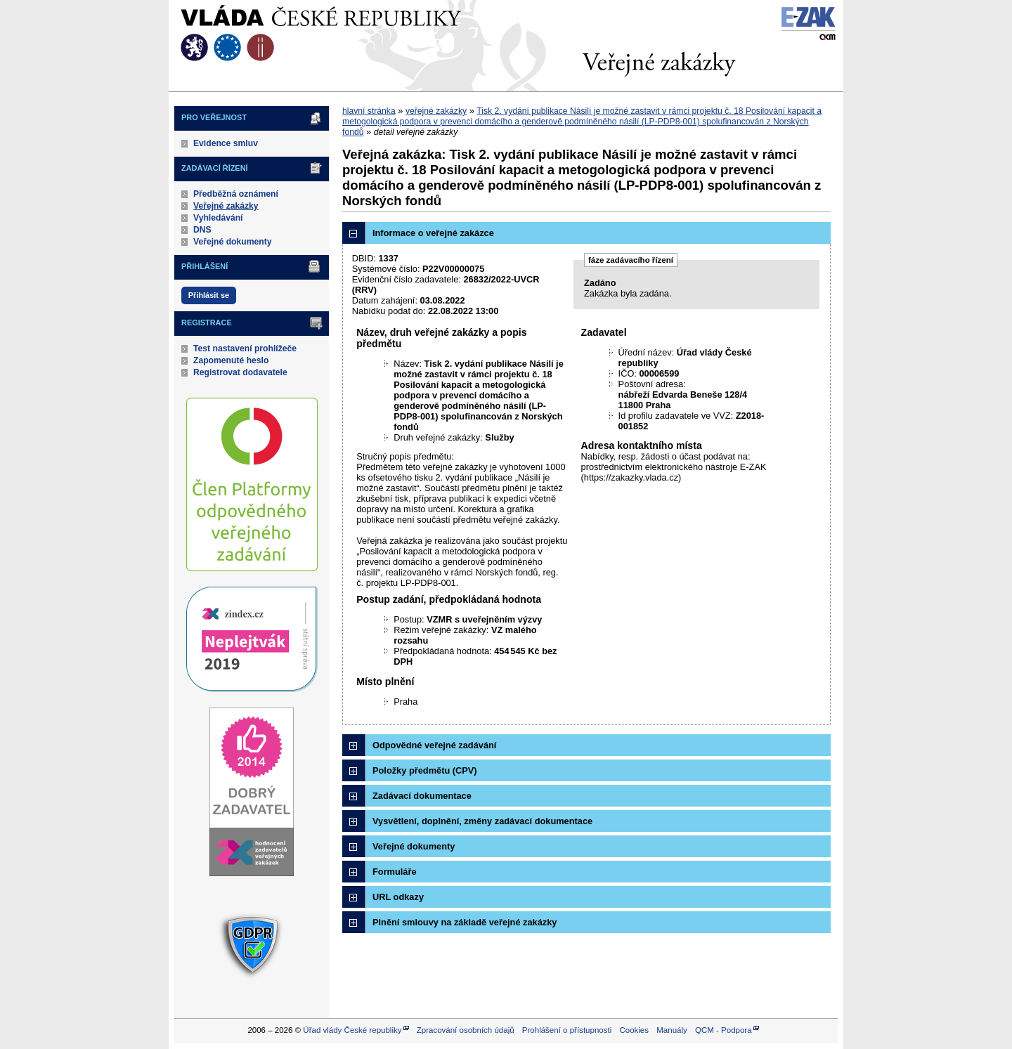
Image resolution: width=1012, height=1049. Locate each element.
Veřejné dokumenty (232, 242)
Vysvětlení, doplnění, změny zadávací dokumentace (482, 821)
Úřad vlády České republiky (352, 1030)
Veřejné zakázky (226, 206)
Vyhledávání (218, 218)
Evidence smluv (225, 143)
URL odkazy (398, 897)
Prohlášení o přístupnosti (566, 1030)
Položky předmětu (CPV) (424, 770)
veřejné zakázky (436, 111)
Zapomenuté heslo (230, 360)
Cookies (634, 1030)
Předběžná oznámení (235, 194)
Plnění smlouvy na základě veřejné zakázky (464, 922)
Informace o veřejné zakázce (433, 233)
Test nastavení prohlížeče (245, 348)
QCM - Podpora (723, 1030)
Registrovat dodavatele (240, 372)
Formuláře (394, 871)
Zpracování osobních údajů (465, 1030)
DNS (202, 230)
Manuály (671, 1030)
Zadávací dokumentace (422, 795)
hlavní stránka (369, 111)
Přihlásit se (208, 295)
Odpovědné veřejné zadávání (434, 745)
